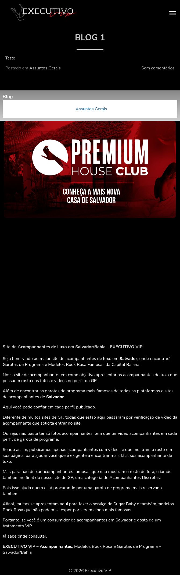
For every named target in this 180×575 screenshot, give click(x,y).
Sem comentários (158, 68)
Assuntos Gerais (45, 68)
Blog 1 (90, 37)
